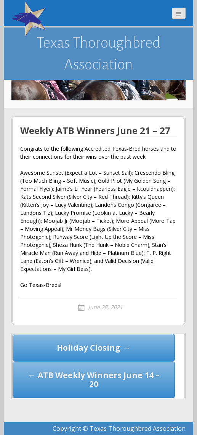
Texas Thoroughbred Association (98, 53)
